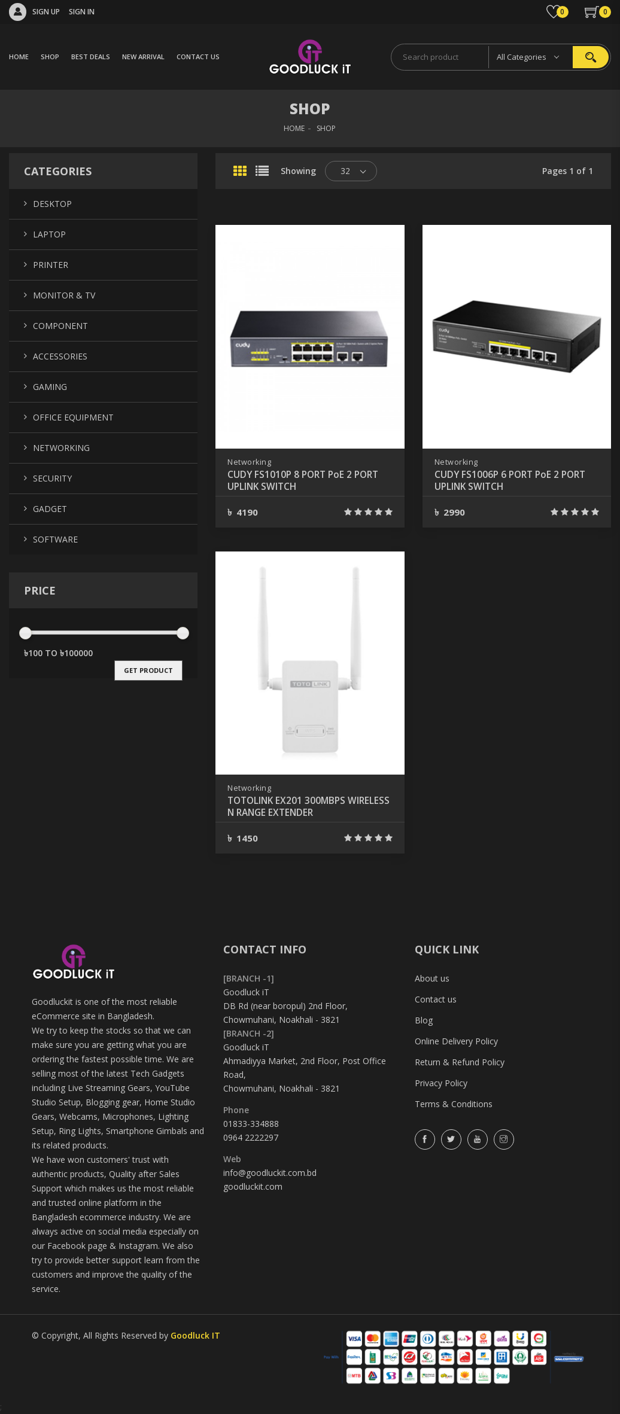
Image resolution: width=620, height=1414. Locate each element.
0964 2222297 (250, 1137)
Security (52, 478)
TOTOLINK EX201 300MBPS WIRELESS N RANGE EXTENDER (295, 807)
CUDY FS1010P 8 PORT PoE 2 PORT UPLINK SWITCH (306, 481)
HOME (19, 56)
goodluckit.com (252, 1186)
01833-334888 (251, 1123)
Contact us (436, 999)
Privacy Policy (441, 1083)
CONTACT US (198, 56)
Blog (424, 1020)
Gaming (50, 386)
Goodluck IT (195, 1335)
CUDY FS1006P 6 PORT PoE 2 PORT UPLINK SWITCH (513, 481)
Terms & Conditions (454, 1104)
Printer (50, 264)
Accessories (60, 356)
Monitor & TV (64, 295)
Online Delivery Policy (456, 1041)
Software (55, 539)
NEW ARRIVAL (143, 56)
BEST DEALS (90, 56)
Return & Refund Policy (459, 1062)
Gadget (50, 508)
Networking (249, 462)
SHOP (50, 56)
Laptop (49, 234)
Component (60, 325)
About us (432, 978)
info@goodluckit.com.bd (270, 1172)
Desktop (52, 203)
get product (148, 670)
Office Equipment (73, 417)
